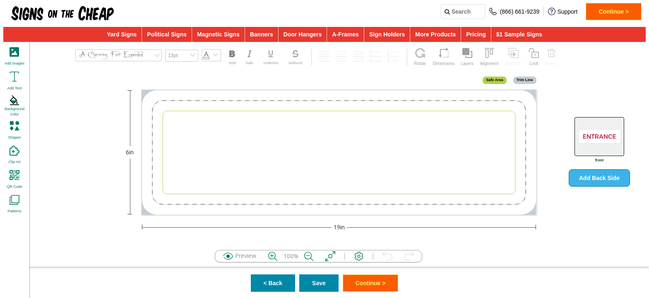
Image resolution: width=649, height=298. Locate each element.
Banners (261, 34)
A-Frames (345, 34)
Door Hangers (303, 34)
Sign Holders (387, 34)
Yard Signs (122, 34)
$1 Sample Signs (519, 34)
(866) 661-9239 (514, 11)
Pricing (476, 34)
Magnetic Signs (218, 34)
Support (562, 11)
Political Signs (167, 34)
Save (319, 283)
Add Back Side (599, 178)
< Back (273, 283)
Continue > (614, 11)
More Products (435, 34)
